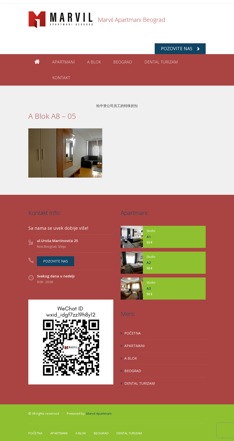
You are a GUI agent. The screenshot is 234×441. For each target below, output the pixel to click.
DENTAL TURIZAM (161, 62)
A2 (149, 262)
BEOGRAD (122, 62)
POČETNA (132, 333)
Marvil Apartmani (99, 413)
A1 (149, 236)
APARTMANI (63, 62)
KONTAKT (61, 77)
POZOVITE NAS (180, 48)
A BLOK (94, 62)
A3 (149, 288)
